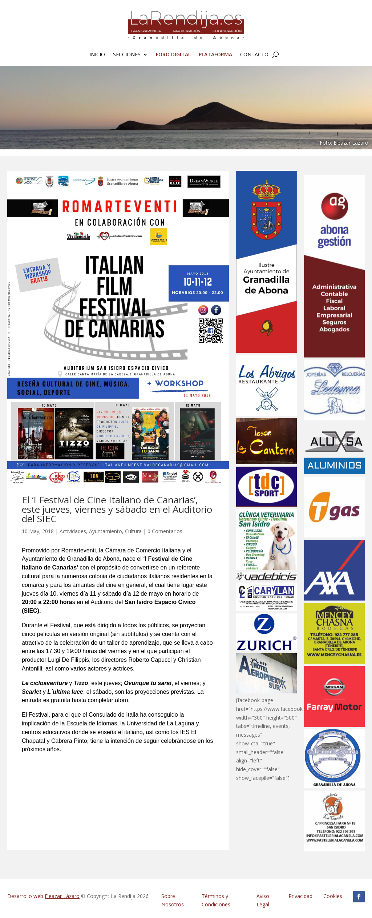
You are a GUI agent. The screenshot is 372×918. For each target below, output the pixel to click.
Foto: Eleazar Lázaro (344, 142)
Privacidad (300, 896)
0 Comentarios (164, 531)
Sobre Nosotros (172, 900)
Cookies (332, 896)
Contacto (254, 55)
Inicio (97, 55)
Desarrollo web (43, 896)
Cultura (133, 531)
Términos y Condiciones (216, 900)
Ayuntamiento (105, 531)
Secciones (127, 55)
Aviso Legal (262, 900)
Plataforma (215, 55)
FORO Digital (173, 55)
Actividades (73, 531)
